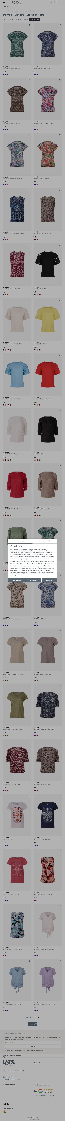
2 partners (17, 557)
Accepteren (17, 580)
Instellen (49, 580)
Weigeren (33, 580)
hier (53, 568)
